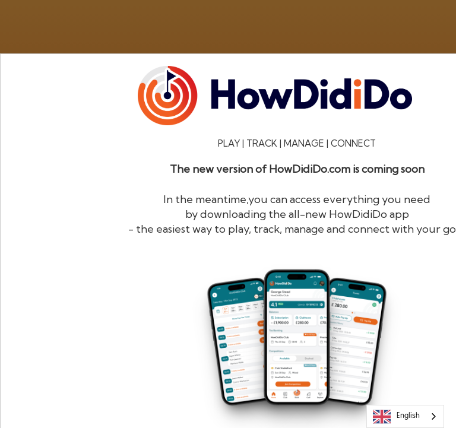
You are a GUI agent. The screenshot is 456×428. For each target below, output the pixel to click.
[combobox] (405, 416)
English (396, 417)
